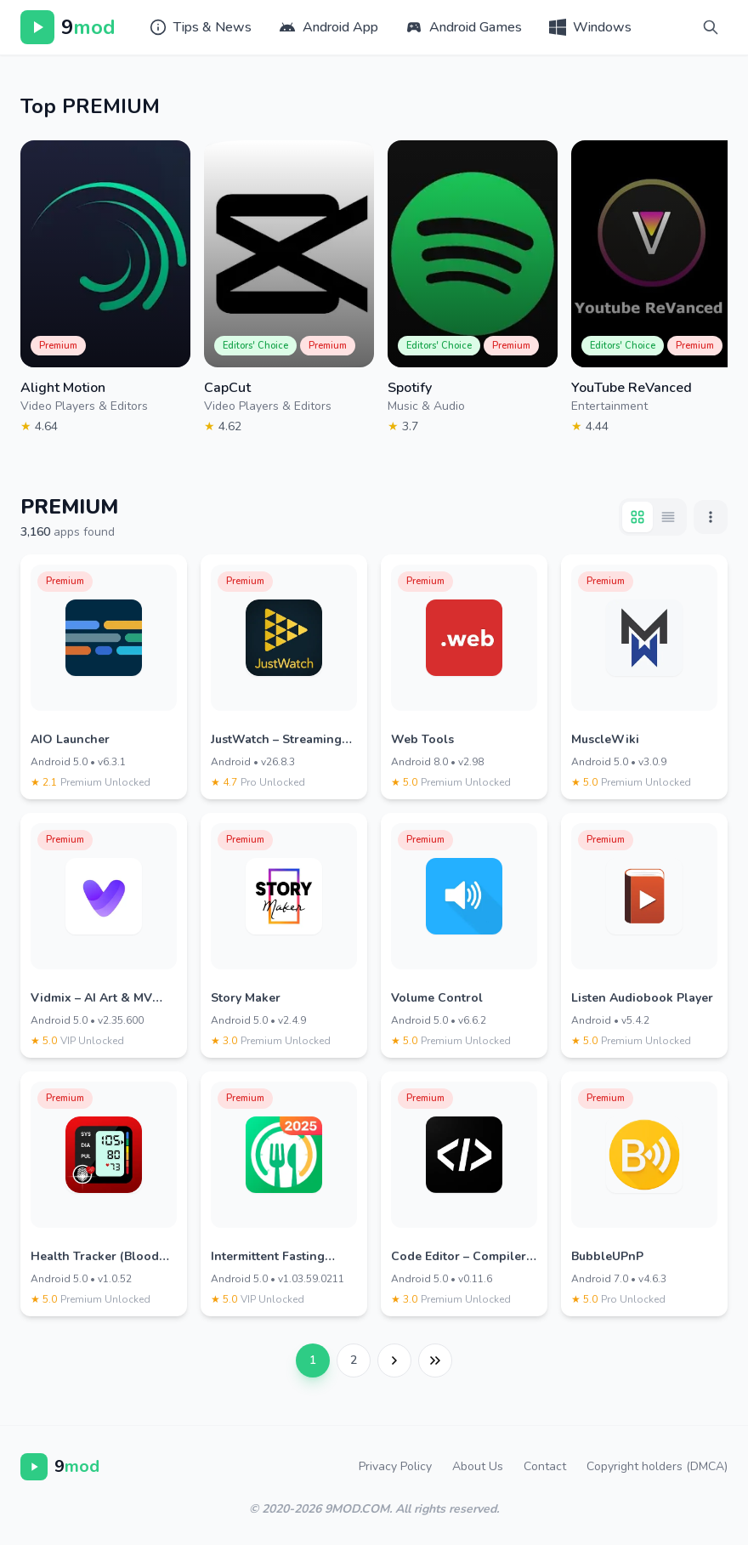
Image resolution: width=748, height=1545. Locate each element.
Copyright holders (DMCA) (657, 1466)
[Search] (711, 27)
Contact (545, 1466)
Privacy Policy (395, 1466)
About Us (477, 1466)
